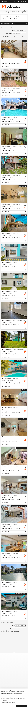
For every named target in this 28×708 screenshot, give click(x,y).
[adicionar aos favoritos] (26, 66)
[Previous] (3, 49)
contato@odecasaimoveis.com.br (13, 675)
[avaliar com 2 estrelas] (3, 631)
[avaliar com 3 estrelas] (5, 631)
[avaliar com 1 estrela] (2, 631)
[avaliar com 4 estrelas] (6, 631)
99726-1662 (8, 669)
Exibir (13, 30)
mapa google (8, 662)
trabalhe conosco (9, 678)
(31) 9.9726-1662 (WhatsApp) (11, 672)
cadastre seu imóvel (10, 686)
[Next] (25, 49)
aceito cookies (21, 705)
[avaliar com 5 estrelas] (8, 631)
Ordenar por (9, 33)
